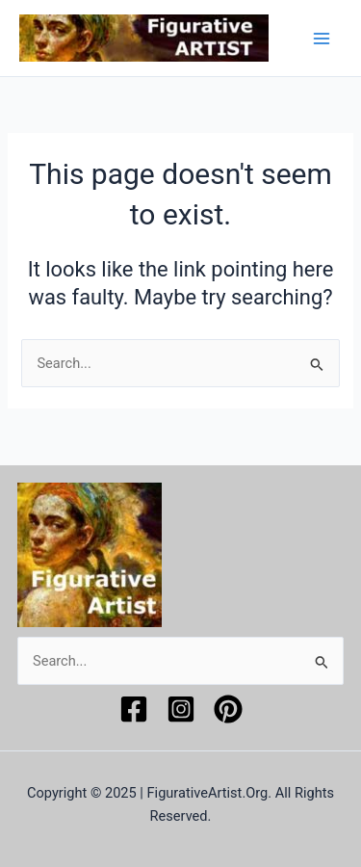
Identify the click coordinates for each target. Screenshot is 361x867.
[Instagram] (181, 709)
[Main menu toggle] (321, 38)
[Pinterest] (228, 709)
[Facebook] (133, 709)
